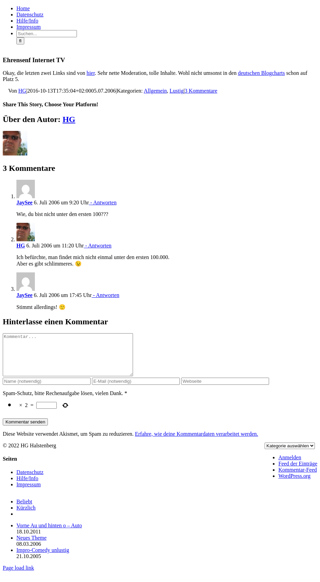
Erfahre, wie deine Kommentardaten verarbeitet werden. (196, 442)
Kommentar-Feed (297, 478)
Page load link (18, 576)
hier (90, 73)
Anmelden (289, 466)
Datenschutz (29, 480)
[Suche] (20, 40)
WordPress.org (294, 484)
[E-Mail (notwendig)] (136, 389)
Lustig (177, 91)
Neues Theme (31, 546)
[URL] (225, 389)
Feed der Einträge (297, 472)
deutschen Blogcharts (261, 73)
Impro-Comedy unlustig (42, 558)
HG (22, 91)
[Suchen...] (46, 33)
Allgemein (155, 91)
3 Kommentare (201, 91)
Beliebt (24, 510)
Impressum (28, 493)
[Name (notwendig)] (47, 389)
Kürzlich (26, 516)
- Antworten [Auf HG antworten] (97, 245)
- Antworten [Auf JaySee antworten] (103, 202)
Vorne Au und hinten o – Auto (49, 534)
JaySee (24, 202)
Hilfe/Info (27, 486)
